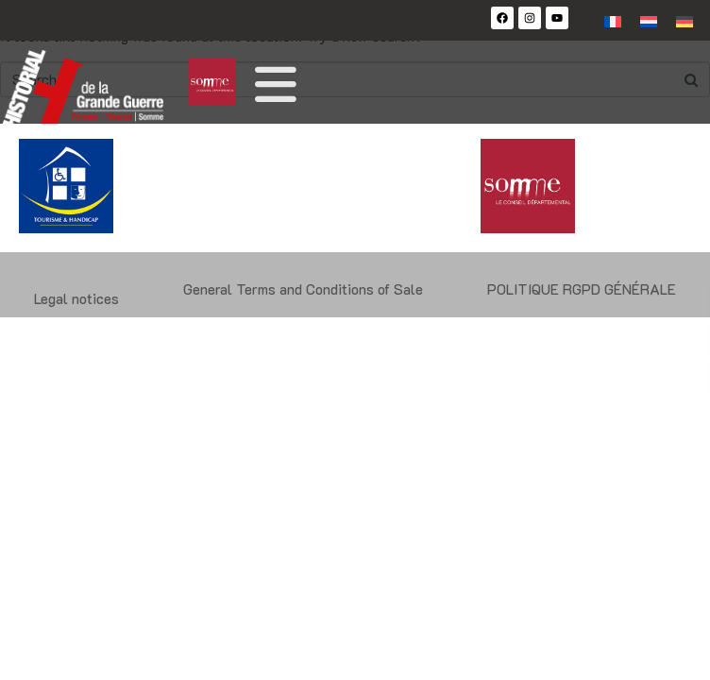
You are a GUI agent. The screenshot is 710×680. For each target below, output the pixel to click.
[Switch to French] (613, 20)
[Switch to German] (684, 20)
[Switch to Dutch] (649, 20)
